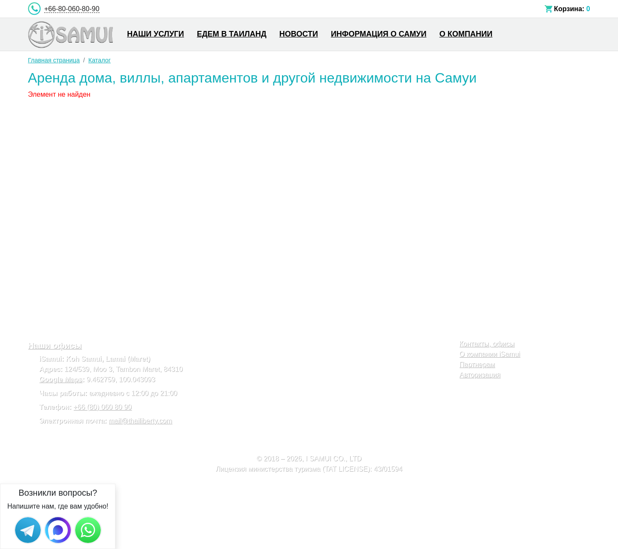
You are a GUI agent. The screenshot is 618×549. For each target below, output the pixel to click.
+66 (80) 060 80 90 (102, 407)
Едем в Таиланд (232, 34)
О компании (466, 34)
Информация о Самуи (379, 34)
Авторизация (479, 374)
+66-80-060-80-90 (72, 8)
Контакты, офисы (487, 343)
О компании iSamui (489, 354)
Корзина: (569, 8)
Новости (298, 34)
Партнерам (477, 364)
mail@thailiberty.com (140, 420)
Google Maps (60, 379)
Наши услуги (155, 34)
